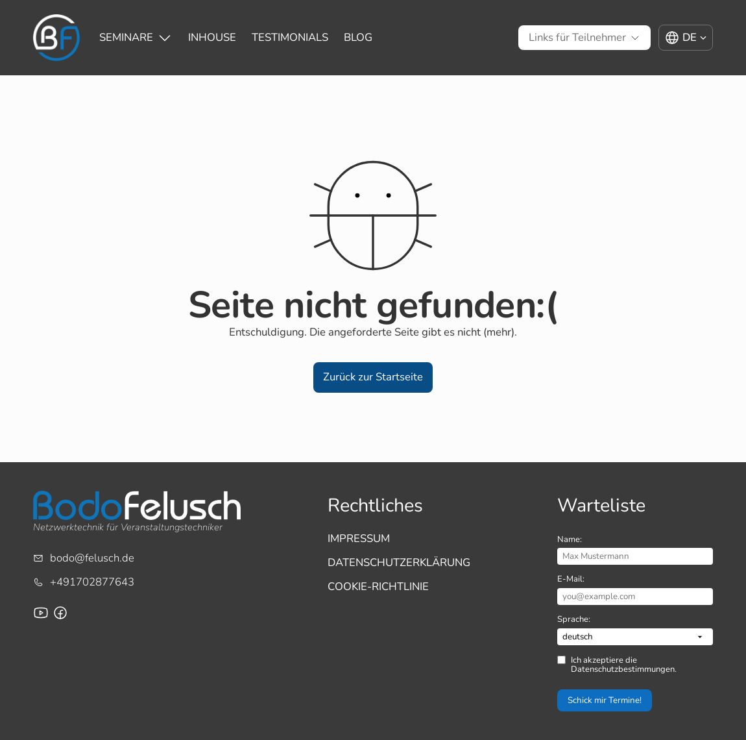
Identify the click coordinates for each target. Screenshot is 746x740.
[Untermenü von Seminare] (126, 38)
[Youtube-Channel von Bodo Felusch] (41, 613)
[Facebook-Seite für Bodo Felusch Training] (60, 613)
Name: (569, 539)
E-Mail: (570, 579)
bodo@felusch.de (92, 557)
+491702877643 (92, 581)
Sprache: (573, 619)
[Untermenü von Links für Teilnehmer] (577, 38)
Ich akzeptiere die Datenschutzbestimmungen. (624, 665)
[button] (373, 377)
